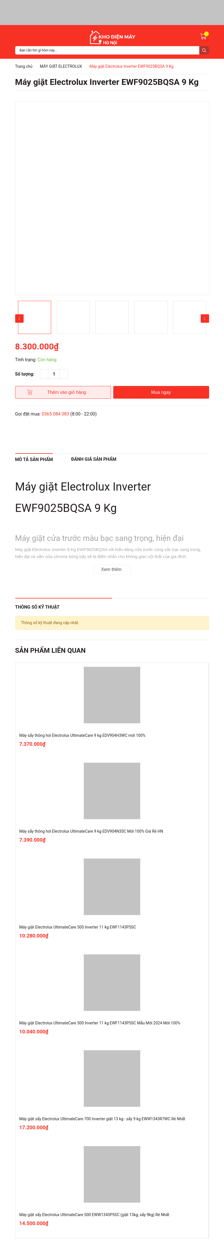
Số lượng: (25, 374)
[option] (112, 198)
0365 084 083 (55, 414)
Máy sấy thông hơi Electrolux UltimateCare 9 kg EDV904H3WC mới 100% (82, 735)
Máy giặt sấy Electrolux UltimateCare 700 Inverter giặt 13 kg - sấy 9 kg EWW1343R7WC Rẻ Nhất (102, 1119)
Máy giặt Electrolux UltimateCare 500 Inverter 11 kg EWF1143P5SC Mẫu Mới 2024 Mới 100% (99, 1023)
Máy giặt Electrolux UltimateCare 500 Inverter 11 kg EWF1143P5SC (77, 927)
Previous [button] (19, 318)
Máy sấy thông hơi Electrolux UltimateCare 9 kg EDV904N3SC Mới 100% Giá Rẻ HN (91, 831)
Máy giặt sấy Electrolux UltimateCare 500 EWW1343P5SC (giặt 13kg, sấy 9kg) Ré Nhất (94, 1214)
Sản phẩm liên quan (50, 650)
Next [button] (205, 318)
